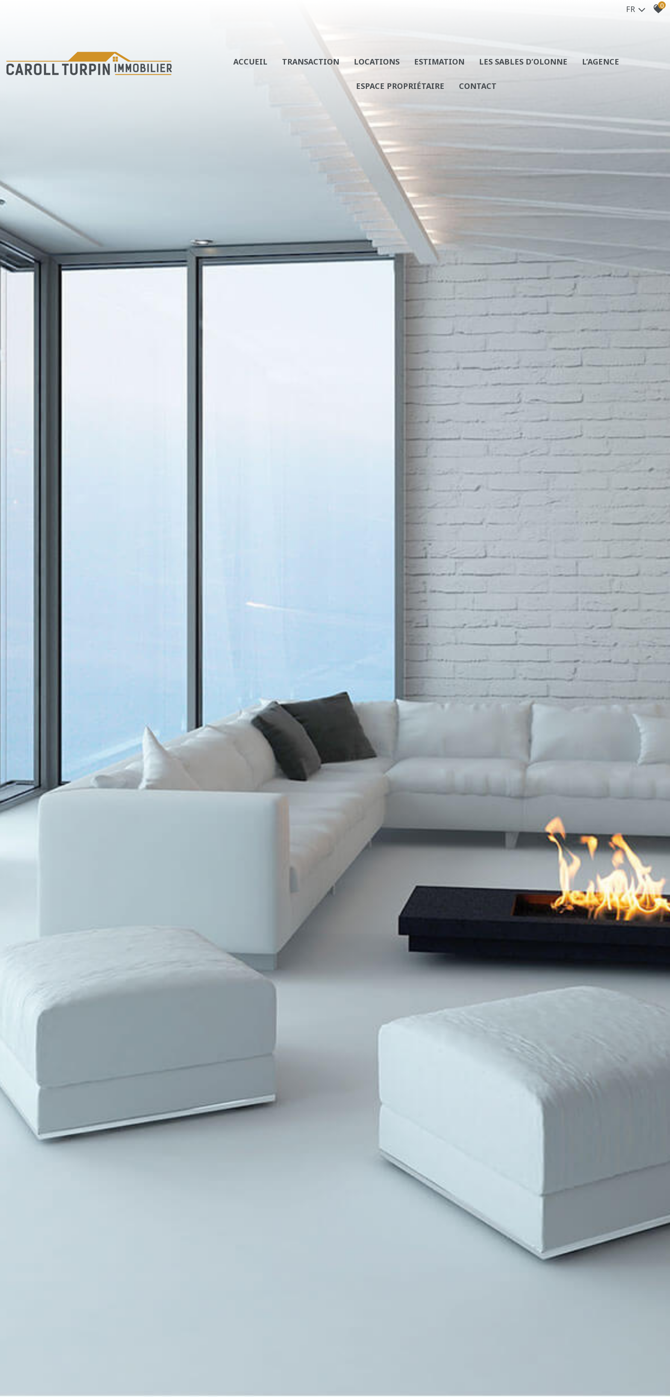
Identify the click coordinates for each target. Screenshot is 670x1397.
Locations (377, 61)
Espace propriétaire (400, 86)
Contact (478, 86)
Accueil (250, 61)
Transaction (310, 61)
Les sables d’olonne (523, 61)
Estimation (439, 61)
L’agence (600, 61)
